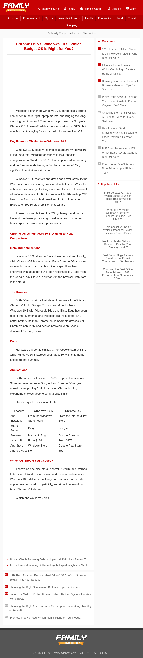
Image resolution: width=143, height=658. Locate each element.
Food (120, 18)
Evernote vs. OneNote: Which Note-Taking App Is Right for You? (119, 168)
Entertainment (31, 18)
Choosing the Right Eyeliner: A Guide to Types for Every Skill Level (119, 117)
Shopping (71, 25)
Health (89, 18)
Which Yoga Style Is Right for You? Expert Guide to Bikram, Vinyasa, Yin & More (119, 101)
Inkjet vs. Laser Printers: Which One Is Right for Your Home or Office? (118, 69)
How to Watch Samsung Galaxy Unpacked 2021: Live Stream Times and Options (50, 559)
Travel (132, 18)
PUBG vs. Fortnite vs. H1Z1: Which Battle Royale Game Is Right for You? (119, 152)
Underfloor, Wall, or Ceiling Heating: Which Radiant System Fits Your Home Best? (50, 596)
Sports (49, 18)
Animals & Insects (69, 18)
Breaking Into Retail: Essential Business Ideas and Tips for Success (120, 85)
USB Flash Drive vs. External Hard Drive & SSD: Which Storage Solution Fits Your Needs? (47, 577)
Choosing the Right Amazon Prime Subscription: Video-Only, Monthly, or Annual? (50, 608)
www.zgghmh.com (65, 653)
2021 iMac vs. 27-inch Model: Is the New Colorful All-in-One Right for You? (119, 53)
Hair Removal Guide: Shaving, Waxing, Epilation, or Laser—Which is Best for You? (120, 135)
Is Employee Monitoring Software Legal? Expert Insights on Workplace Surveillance (50, 565)
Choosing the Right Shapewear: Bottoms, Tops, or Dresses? (45, 587)
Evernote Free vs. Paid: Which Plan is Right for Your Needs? (45, 617)
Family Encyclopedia (62, 33)
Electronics (104, 18)
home (14, 18)
